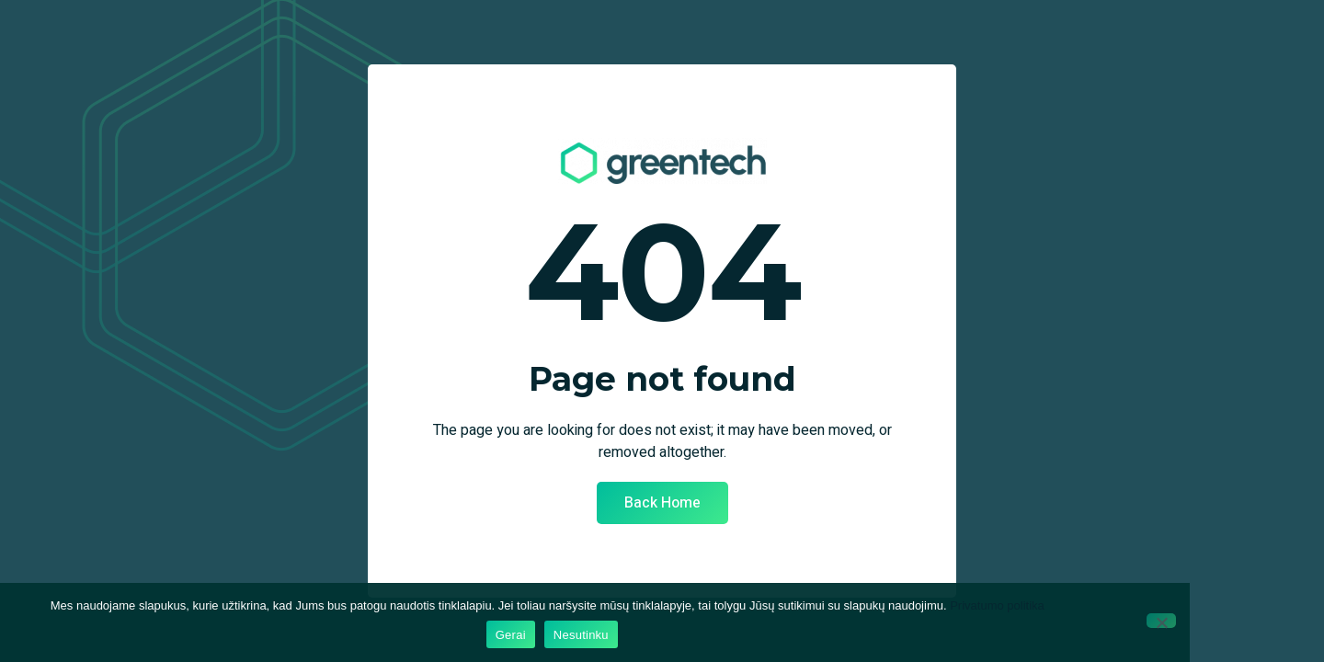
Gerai (511, 635)
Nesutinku (581, 635)
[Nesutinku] (1161, 620)
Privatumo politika (997, 605)
